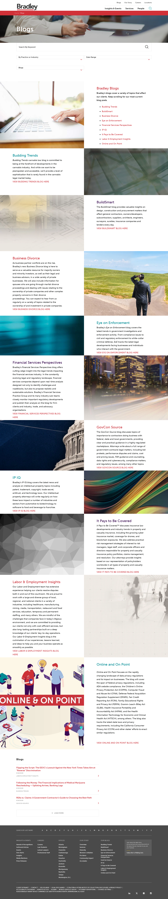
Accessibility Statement (25, 889)
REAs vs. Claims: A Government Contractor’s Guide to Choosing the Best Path (54, 797)
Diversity (83, 850)
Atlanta (61, 844)
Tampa (61, 875)
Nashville (62, 872)
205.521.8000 (44, 887)
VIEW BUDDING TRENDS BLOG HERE (31, 181)
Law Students (42, 847)
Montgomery (63, 869)
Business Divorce (110, 116)
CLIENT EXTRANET (22, 887)
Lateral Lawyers (43, 850)
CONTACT (34, 887)
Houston (62, 858)
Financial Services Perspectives (117, 125)
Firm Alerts (20, 853)
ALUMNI (54, 889)
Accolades (83, 861)
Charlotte (62, 850)
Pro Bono (83, 855)
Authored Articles (22, 847)
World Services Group (67, 889)
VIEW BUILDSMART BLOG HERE (112, 228)
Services (129, 8)
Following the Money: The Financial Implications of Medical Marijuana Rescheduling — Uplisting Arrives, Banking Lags (50, 784)
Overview (83, 844)
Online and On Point (112, 143)
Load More (59, 813)
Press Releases (21, 861)
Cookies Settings (104, 889)
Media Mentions (21, 858)
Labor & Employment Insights (116, 139)
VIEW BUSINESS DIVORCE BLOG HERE (31, 309)
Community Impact (86, 858)
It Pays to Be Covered (112, 134)
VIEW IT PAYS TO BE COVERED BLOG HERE (118, 572)
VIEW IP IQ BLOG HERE (24, 511)
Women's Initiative (86, 853)
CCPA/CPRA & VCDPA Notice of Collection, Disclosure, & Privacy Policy (94, 887)
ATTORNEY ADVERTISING (87, 889)
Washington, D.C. (65, 877)
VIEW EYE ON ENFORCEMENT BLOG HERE (117, 352)
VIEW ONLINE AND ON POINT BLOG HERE (118, 743)
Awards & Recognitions (24, 844)
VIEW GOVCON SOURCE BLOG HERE (115, 467)
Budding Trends (109, 106)
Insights (19, 855)
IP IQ (104, 130)
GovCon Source (106, 860)
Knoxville (62, 866)
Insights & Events (113, 8)
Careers (138, 2)
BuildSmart (107, 111)
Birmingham (63, 847)
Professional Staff (43, 853)
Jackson (61, 864)
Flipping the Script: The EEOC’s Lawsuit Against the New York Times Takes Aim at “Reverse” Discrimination (55, 769)
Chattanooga (63, 853)
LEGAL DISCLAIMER (58, 887)
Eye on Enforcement (112, 120)
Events (18, 850)
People (141, 8)
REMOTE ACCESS (43, 889)
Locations (148, 2)
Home (17, 13)
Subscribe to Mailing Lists (135, 853)
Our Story (128, 2)
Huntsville (62, 861)
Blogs (119, 2)
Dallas (61, 855)
